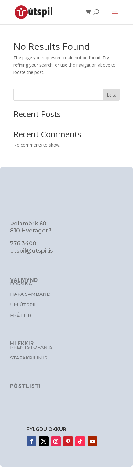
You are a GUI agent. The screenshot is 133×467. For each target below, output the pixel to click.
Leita (112, 95)
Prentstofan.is (31, 347)
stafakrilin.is (28, 358)
